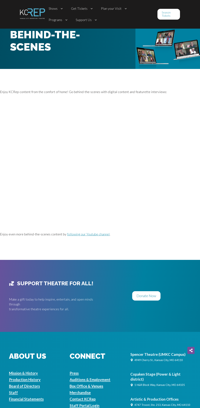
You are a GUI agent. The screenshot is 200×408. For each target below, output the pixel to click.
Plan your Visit (114, 8)
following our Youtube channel (88, 234)
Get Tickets (82, 8)
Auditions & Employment (90, 379)
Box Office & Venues (86, 386)
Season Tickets (166, 14)
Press (74, 373)
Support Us (87, 19)
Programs (59, 19)
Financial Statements (26, 399)
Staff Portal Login (84, 405)
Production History (25, 379)
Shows (56, 8)
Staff (13, 392)
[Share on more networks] (191, 350)
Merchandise (80, 392)
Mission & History (23, 373)
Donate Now (146, 296)
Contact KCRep (83, 399)
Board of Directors (24, 386)
